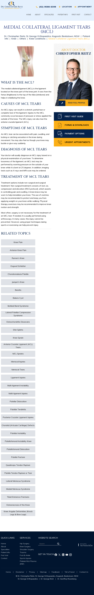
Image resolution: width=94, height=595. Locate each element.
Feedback (56, 572)
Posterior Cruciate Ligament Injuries (18, 417)
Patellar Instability (18, 433)
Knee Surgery (25, 546)
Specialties (49, 15)
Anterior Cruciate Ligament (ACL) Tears (18, 346)
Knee (13, 38)
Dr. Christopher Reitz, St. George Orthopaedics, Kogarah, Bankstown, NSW (42, 36)
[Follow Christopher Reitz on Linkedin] (63, 555)
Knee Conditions (37, 38)
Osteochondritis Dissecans (18, 322)
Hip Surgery (24, 543)
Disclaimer (20, 572)
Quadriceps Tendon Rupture (18, 465)
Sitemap (43, 572)
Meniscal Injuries (18, 361)
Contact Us (83, 572)
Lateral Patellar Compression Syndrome (18, 314)
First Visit (76, 15)
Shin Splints (18, 330)
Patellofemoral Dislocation (18, 449)
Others (22, 38)
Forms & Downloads (77, 125)
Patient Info (63, 15)
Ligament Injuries (18, 377)
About (37, 15)
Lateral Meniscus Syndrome (18, 481)
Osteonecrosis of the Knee (18, 505)
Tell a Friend (70, 572)
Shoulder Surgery (27, 549)
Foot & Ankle (25, 555)
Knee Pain (18, 242)
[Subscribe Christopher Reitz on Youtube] (67, 555)
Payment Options (74, 133)
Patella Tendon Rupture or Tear (18, 473)
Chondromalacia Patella (18, 274)
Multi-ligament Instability (18, 385)
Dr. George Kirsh (47, 579)
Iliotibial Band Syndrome (18, 306)
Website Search (48, 537)
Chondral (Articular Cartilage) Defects (18, 425)
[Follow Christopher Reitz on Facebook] (56, 555)
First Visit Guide (74, 116)
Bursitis (18, 290)
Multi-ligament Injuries (18, 393)
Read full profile (76, 103)
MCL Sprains (18, 353)
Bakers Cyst (18, 298)
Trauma (23, 552)
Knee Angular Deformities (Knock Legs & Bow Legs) (18, 513)
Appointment (85, 7)
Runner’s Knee (18, 258)
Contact (87, 15)
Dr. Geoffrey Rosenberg (67, 579)
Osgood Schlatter (18, 266)
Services (25, 537)
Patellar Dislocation (18, 401)
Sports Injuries (25, 558)
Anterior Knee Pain (18, 250)
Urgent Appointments (77, 142)
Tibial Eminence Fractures (18, 497)
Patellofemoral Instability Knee (18, 441)
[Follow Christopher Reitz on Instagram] (70, 555)
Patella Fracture (18, 457)
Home (28, 15)
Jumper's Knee (18, 282)
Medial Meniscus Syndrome (18, 489)
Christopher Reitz (73, 52)
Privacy (32, 572)
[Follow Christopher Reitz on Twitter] (59, 555)
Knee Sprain (18, 338)
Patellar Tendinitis (18, 409)
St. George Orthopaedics (28, 579)
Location (67, 7)
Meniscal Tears (18, 369)
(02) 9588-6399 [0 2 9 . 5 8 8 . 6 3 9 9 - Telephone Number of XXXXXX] (47, 7)
